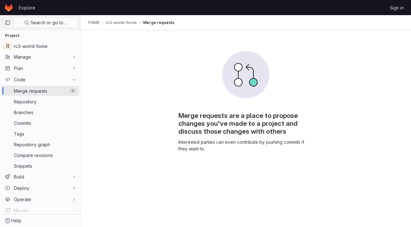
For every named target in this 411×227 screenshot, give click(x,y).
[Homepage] (8, 8)
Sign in (397, 7)
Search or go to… (45, 22)
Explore (27, 7)
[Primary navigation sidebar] (8, 23)
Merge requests (158, 22)
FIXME (94, 22)
